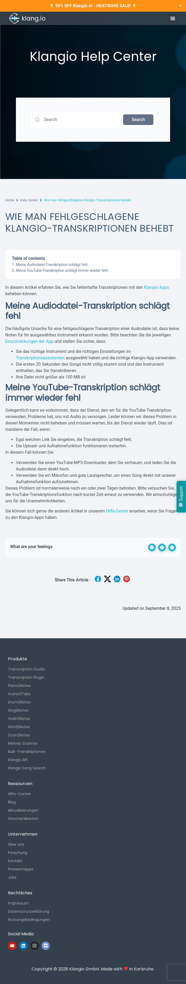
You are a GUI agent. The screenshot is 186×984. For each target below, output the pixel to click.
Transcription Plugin (26, 677)
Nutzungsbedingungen (29, 919)
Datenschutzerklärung (28, 911)
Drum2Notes (19, 702)
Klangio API (18, 759)
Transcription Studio (26, 669)
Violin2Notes (19, 718)
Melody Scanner (23, 743)
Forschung (17, 852)
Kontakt (15, 861)
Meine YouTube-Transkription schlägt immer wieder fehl (62, 270)
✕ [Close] (180, 5)
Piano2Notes (19, 685)
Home (9, 200)
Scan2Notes (19, 735)
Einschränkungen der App (29, 341)
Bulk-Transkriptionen (27, 751)
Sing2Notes (18, 710)
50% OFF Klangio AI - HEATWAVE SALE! (93, 5)
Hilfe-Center (117, 511)
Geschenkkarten (23, 818)
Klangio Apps (156, 287)
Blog (12, 802)
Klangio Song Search (27, 768)
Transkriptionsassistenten (40, 357)
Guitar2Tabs (19, 694)
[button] (173, 18)
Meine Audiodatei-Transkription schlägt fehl (52, 264)
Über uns (16, 844)
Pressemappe (20, 869)
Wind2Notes (19, 726)
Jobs (12, 877)
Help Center (29, 200)
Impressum (18, 903)
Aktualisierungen (23, 810)
